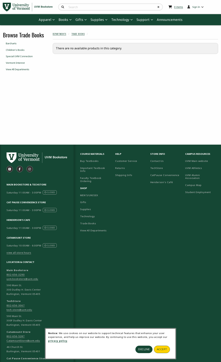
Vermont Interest (15, 62)
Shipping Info (123, 175)
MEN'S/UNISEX (89, 195)
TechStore (156, 168)
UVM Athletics (201, 168)
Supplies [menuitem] (97, 19)
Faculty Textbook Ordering (90, 179)
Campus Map (201, 185)
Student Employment (201, 192)
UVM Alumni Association (201, 176)
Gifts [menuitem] (79, 19)
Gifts (83, 202)
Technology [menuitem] (120, 19)
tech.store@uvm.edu (19, 309)
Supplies (85, 209)
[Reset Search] (158, 7)
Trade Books (78, 33)
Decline (144, 349)
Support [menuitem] (143, 19)
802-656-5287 (16, 336)
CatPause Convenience (165, 175)
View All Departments (17, 69)
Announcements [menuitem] (169, 19)
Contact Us (157, 161)
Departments (59, 33)
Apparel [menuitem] (45, 19)
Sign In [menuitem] (196, 7)
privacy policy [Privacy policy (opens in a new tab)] (57, 340)
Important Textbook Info (92, 169)
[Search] (63, 7)
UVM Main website (201, 161)
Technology (87, 216)
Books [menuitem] (63, 19)
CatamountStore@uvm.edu (23, 340)
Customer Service (126, 161)
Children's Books (15, 50)
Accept (162, 349)
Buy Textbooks (89, 161)
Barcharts (11, 43)
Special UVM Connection (19, 56)
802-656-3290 (16, 274)
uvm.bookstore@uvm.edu (22, 279)
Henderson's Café (161, 182)
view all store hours (19, 252)
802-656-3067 (16, 305)
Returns (120, 168)
